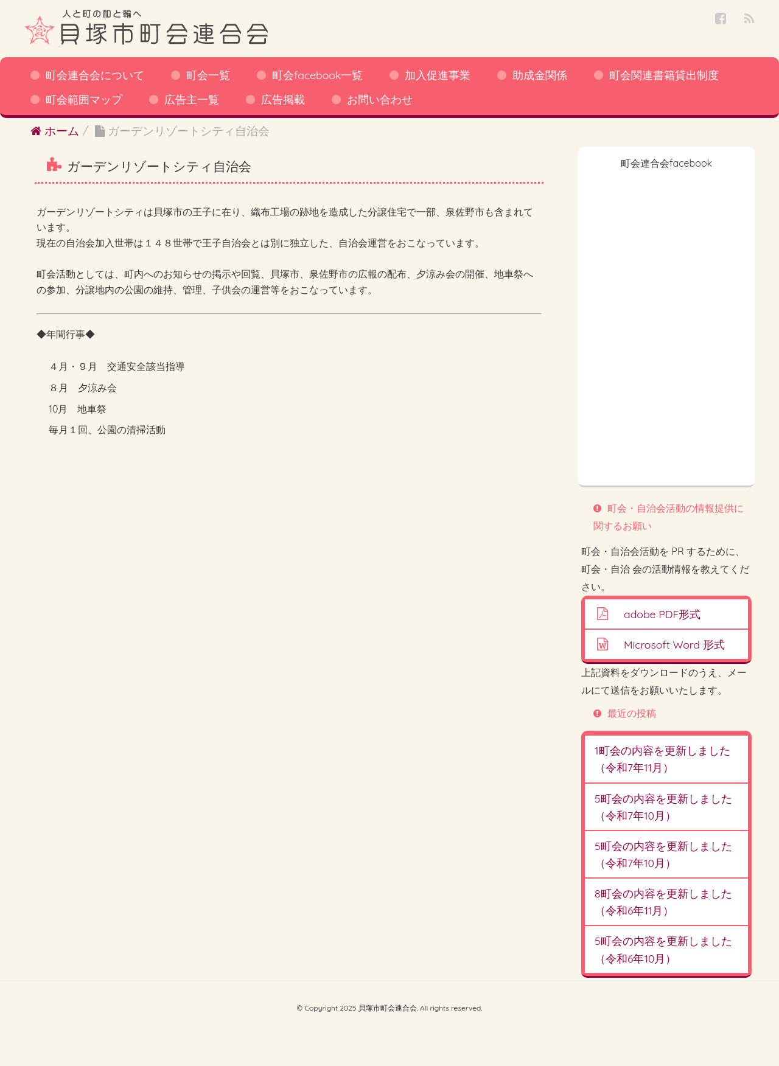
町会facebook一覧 (317, 75)
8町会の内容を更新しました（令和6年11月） (663, 902)
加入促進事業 (437, 75)
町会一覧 (208, 75)
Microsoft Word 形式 (674, 644)
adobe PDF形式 (662, 614)
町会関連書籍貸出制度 (664, 75)
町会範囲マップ (84, 99)
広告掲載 (283, 99)
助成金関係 (539, 75)
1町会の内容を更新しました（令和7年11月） (662, 759)
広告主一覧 (191, 99)
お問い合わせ (380, 99)
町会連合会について (95, 75)
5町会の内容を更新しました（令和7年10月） (663, 807)
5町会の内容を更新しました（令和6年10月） (663, 949)
